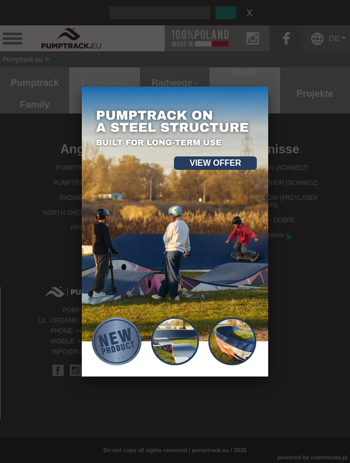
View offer (215, 162)
